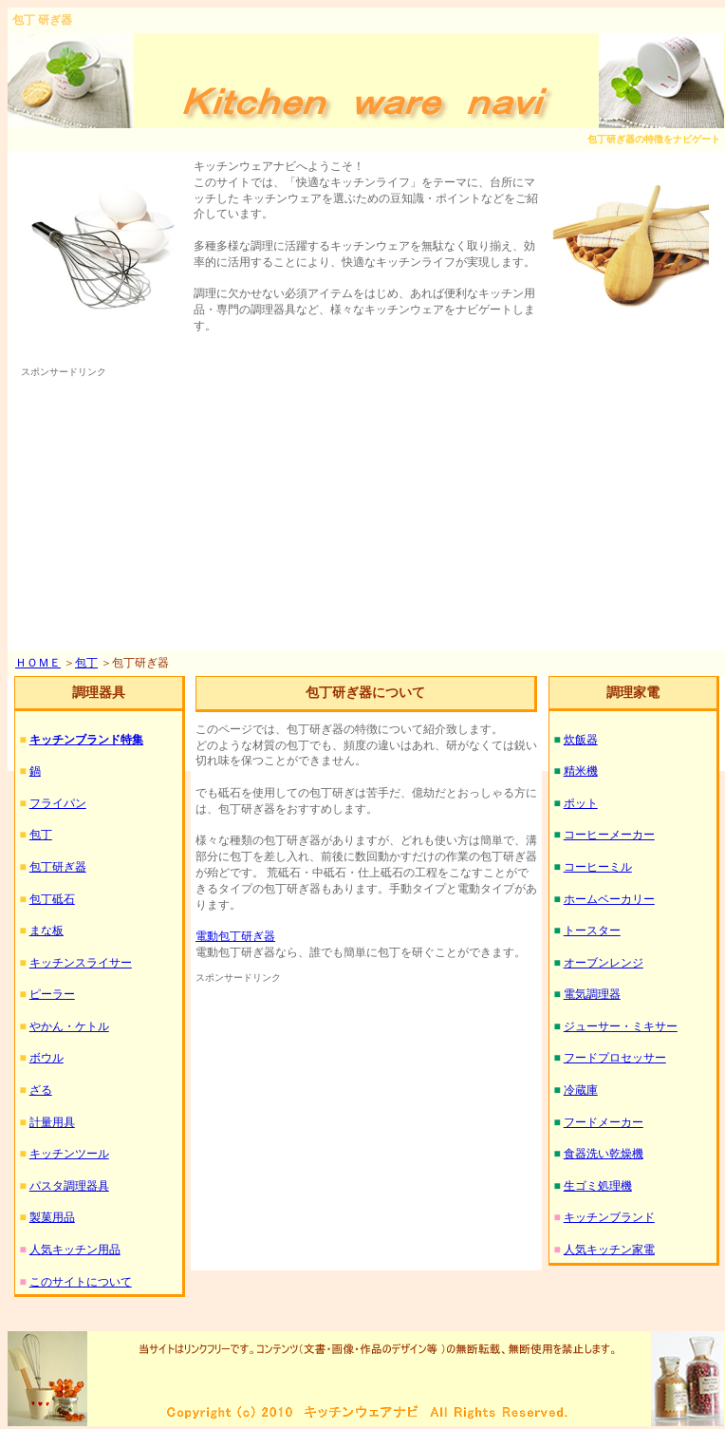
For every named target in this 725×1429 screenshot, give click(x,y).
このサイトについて (80, 1281)
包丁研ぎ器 (57, 867)
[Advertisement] (349, 513)
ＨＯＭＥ (38, 662)
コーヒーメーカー (609, 834)
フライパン (57, 803)
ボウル (46, 1057)
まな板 (46, 930)
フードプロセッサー (615, 1057)
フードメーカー (603, 1122)
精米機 (581, 771)
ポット (581, 803)
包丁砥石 (52, 899)
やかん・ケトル (69, 1026)
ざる (40, 1090)
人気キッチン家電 (609, 1249)
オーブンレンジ (603, 962)
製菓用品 (52, 1217)
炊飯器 (581, 739)
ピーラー (52, 994)
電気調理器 (592, 994)
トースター (592, 930)
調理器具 (98, 693)
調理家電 (633, 693)
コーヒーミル (598, 867)
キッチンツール (69, 1153)
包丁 (86, 662)
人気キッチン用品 (75, 1249)
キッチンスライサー (80, 962)
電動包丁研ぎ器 (235, 936)
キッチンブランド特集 (86, 739)
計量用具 (52, 1122)
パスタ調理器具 (69, 1186)
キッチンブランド (609, 1217)
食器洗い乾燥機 (603, 1153)
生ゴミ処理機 (598, 1186)
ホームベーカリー (609, 899)
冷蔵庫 (581, 1090)
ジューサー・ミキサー (621, 1026)
